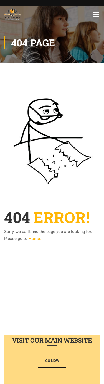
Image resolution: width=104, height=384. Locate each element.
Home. (35, 238)
